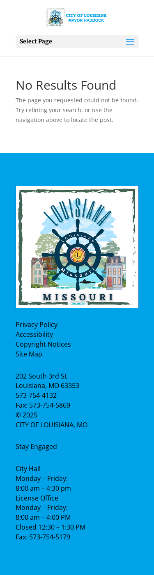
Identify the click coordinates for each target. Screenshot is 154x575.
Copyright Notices (43, 344)
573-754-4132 (36, 395)
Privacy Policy (36, 324)
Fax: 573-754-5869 (43, 405)
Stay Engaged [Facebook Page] (36, 446)
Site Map (29, 354)
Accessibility (34, 334)
